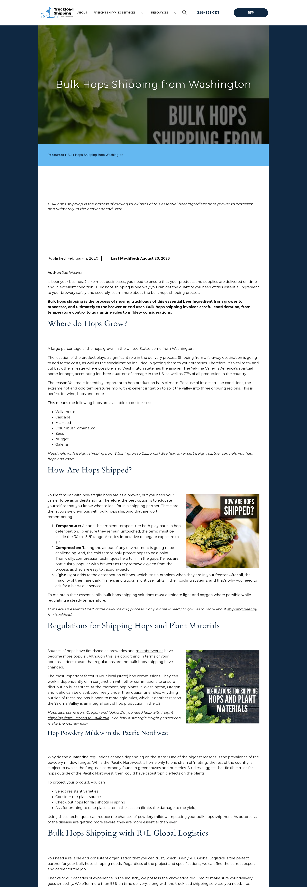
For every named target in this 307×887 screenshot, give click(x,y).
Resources (164, 12)
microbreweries (149, 651)
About (82, 12)
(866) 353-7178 (208, 12)
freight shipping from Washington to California (117, 453)
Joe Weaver (72, 273)
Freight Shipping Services (119, 12)
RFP (251, 12)
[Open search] (184, 12)
